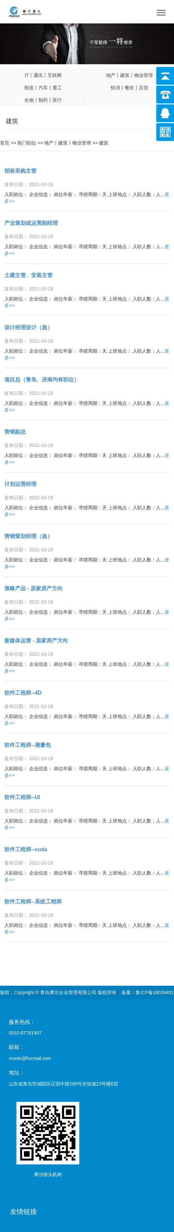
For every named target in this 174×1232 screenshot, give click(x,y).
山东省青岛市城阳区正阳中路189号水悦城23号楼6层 (63, 1083)
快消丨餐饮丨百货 (129, 87)
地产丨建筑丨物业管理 (129, 75)
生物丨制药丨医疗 (43, 100)
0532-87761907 (25, 1033)
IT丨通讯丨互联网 (43, 75)
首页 (4, 143)
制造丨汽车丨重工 (43, 87)
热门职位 (26, 143)
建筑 (103, 143)
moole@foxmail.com (30, 1058)
